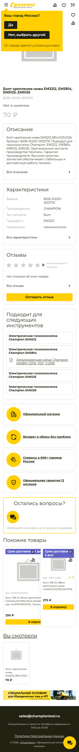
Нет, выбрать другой (26, 35)
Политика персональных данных (39, 736)
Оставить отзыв (39, 297)
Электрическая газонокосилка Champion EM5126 (33, 388)
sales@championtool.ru (39, 716)
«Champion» (27, 742)
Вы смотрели (20, 636)
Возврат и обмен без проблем (47, 437)
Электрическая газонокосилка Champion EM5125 (33, 375)
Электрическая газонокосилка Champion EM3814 (33, 351)
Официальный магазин (41, 414)
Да (10, 25)
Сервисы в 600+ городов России (42, 459)
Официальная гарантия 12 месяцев (43, 482)
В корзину (36, 622)
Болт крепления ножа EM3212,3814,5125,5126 (16, 672)
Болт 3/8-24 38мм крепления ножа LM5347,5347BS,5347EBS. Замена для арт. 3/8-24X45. (58, 586)
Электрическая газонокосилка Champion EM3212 (33, 337)
